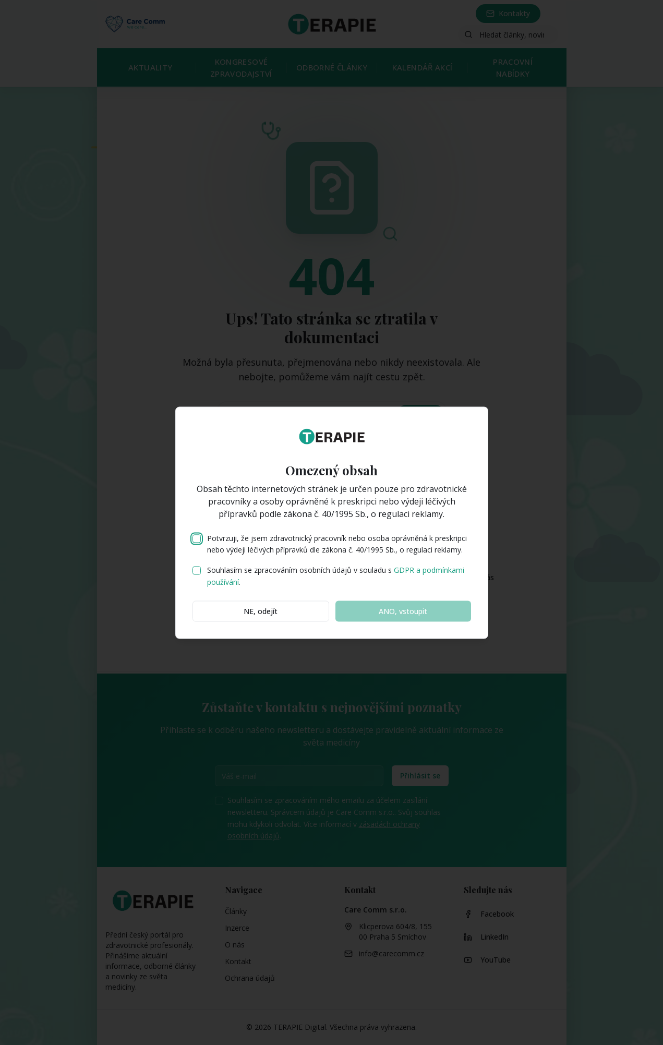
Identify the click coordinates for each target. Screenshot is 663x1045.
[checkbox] (196, 538)
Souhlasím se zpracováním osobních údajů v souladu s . (335, 576)
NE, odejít (261, 611)
